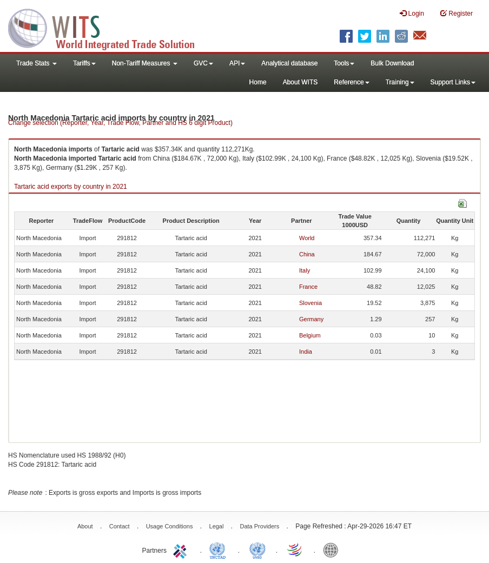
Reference (351, 82)
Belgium (310, 335)
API (237, 63)
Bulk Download (392, 63)
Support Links (453, 82)
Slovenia (310, 303)
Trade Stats (36, 63)
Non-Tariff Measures (144, 63)
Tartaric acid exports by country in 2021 (70, 186)
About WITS (300, 82)
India (305, 351)
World (307, 238)
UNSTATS (257, 549)
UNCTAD (219, 549)
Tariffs (84, 63)
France (308, 286)
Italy (304, 270)
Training (400, 82)
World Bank (333, 549)
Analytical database (289, 63)
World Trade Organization (295, 549)
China (307, 254)
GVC (203, 63)
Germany (311, 319)
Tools (344, 63)
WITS (108, 27)
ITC (182, 549)
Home (258, 82)
